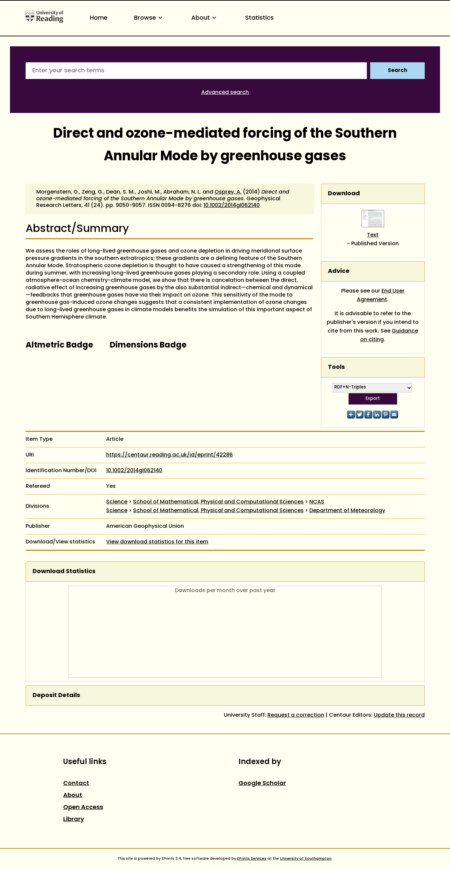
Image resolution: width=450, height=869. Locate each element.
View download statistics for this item (157, 542)
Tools (336, 367)
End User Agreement (380, 295)
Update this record (399, 715)
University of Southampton (306, 859)
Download (344, 194)
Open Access (83, 807)
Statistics (259, 18)
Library (73, 819)
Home (98, 18)
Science (116, 502)
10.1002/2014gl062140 (232, 205)
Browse (149, 18)
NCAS (316, 502)
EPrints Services (251, 859)
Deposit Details (56, 695)
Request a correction (295, 715)
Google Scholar (262, 783)
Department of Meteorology (347, 510)
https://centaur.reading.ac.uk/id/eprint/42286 (169, 455)
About (205, 18)
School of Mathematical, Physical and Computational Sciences (218, 502)
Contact (76, 783)
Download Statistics (64, 571)
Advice (339, 271)
